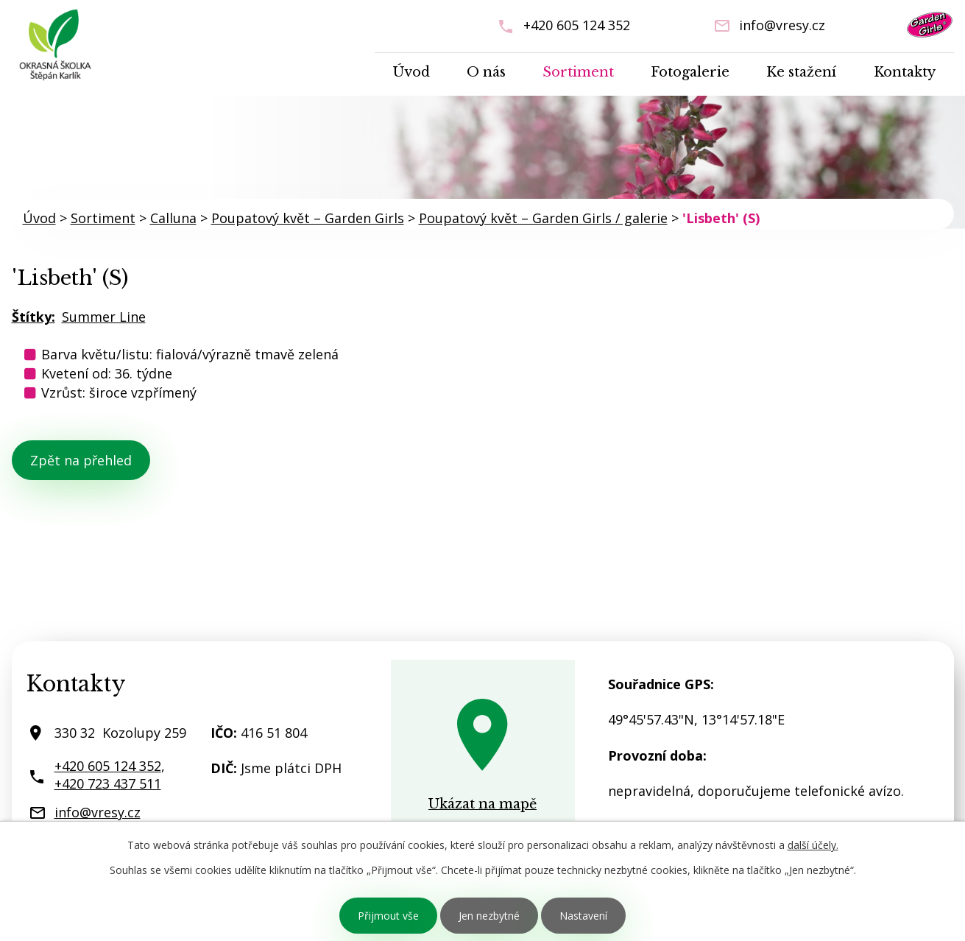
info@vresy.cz (782, 25)
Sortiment (578, 72)
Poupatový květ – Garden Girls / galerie (543, 218)
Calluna (173, 218)
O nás (486, 72)
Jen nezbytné (489, 916)
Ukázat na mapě (482, 804)
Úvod (411, 72)
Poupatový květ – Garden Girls (307, 218)
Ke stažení (801, 72)
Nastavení (583, 916)
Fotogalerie (690, 72)
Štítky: (33, 316)
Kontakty (905, 72)
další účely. (813, 845)
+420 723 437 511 (107, 783)
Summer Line (104, 316)
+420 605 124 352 (576, 25)
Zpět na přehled (81, 460)
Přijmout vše (388, 916)
